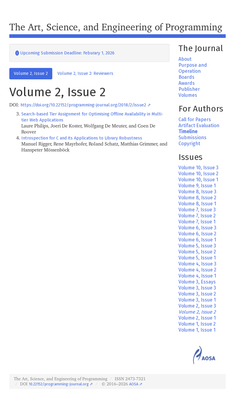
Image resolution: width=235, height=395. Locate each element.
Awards (187, 83)
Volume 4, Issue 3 (197, 264)
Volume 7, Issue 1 (197, 222)
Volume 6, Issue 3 (197, 228)
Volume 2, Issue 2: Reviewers (85, 73)
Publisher (189, 89)
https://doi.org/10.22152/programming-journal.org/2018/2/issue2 (83, 105)
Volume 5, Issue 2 (197, 252)
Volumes (188, 95)
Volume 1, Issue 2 (197, 324)
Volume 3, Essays (197, 282)
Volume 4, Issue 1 (197, 276)
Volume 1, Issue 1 (197, 330)
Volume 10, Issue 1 (198, 179)
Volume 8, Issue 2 (197, 198)
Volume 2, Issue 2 (31, 73)
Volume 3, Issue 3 (197, 288)
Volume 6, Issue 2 (197, 234)
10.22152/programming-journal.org (59, 384)
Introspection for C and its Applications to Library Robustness (81, 138)
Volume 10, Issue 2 (198, 173)
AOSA (133, 384)
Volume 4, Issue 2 (197, 270)
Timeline (188, 131)
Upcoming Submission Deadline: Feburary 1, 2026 (64, 53)
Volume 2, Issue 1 (197, 318)
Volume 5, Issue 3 (197, 246)
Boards (186, 77)
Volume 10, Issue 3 (198, 167)
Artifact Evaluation (199, 125)
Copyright (189, 143)
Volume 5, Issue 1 (197, 258)
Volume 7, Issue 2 (197, 216)
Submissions (192, 137)
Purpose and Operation (193, 68)
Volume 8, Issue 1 (197, 204)
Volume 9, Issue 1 (197, 185)
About (185, 59)
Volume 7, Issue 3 (197, 210)
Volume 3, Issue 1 (197, 300)
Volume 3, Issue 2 (197, 294)
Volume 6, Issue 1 (197, 240)
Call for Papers (195, 119)
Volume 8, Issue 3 (197, 191)
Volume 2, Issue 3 (197, 306)
